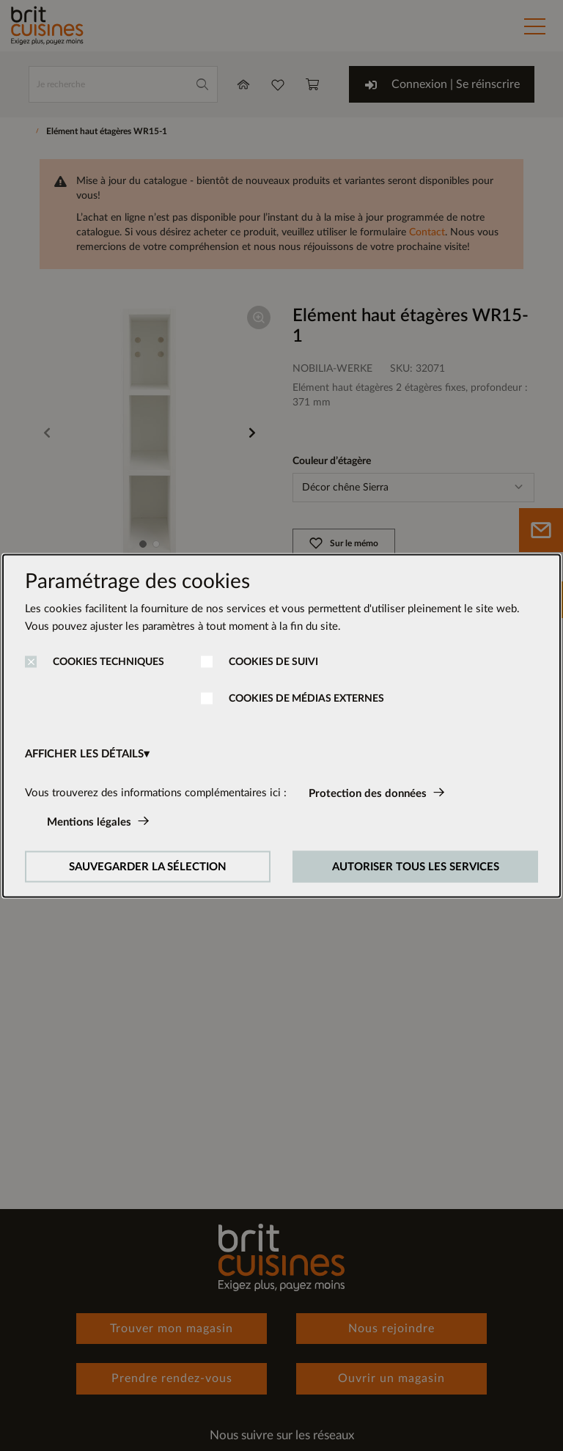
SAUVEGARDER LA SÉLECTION (148, 866)
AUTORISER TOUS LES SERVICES (415, 866)
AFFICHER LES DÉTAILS (84, 753)
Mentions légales (89, 821)
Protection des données (368, 792)
